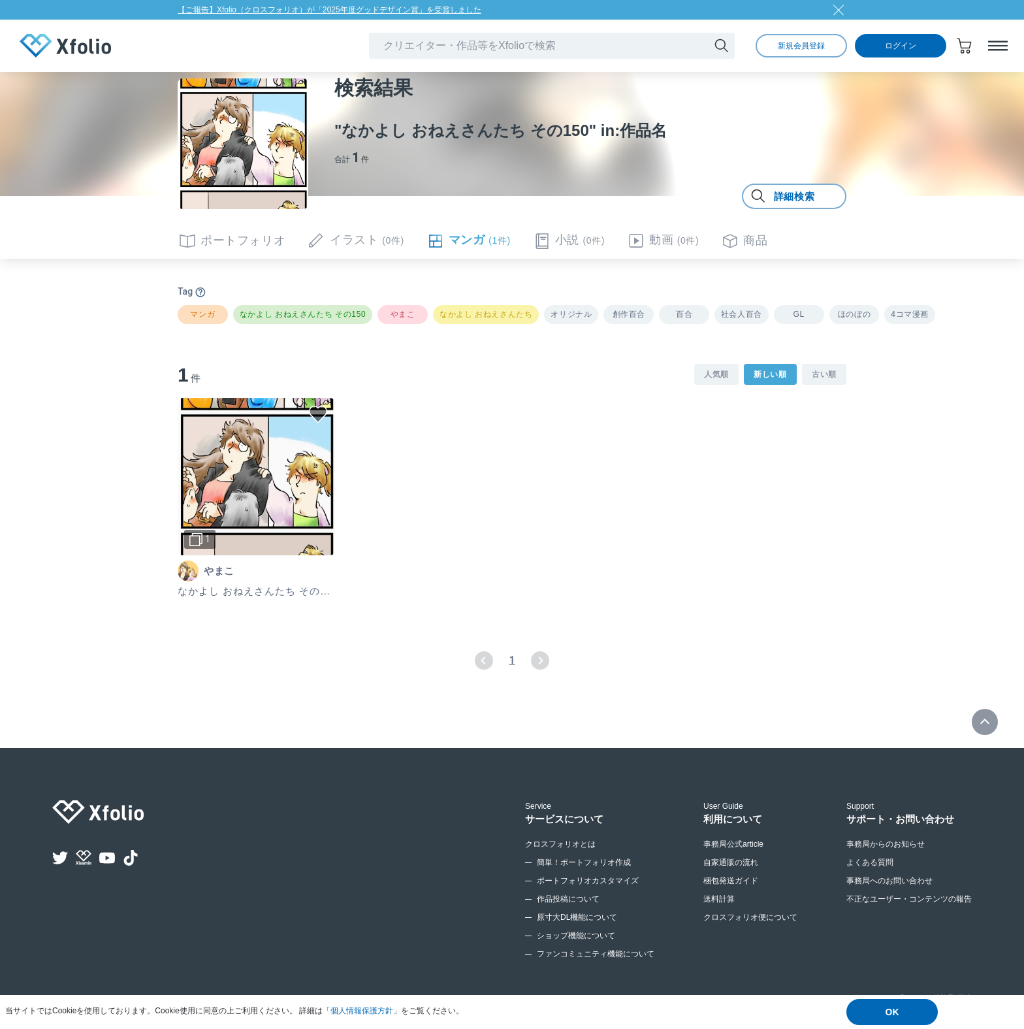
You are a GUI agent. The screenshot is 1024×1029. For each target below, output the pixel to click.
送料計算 (719, 899)
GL (799, 314)
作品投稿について (568, 899)
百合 (684, 314)
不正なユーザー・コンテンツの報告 (909, 899)
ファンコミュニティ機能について (595, 953)
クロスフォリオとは (560, 844)
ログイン (900, 45)
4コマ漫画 (910, 314)
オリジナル (571, 314)
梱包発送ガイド (730, 880)
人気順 (716, 374)
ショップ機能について (576, 935)
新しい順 (770, 374)
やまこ (403, 314)
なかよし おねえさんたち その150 (303, 314)
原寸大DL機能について (577, 917)
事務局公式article (733, 844)
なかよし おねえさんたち (486, 314)
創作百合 (629, 314)
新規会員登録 (801, 45)
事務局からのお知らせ (885, 844)
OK (892, 1012)
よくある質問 (869, 862)
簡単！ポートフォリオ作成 (584, 862)
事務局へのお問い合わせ (889, 880)
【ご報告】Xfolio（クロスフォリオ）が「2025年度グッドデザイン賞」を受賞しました (329, 9)
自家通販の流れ (730, 862)
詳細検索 (782, 196)
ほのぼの (854, 314)
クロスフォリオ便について (750, 917)
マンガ (202, 314)
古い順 (824, 374)
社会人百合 (741, 314)
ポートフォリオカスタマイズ (588, 880)
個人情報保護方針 (361, 1010)
